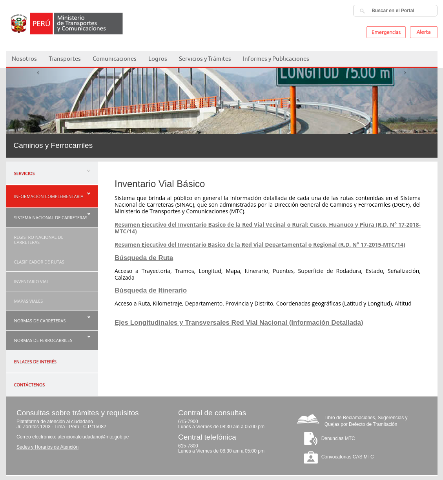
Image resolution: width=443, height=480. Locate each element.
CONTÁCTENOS (29, 384)
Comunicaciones (115, 58)
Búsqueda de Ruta (144, 258)
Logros (157, 58)
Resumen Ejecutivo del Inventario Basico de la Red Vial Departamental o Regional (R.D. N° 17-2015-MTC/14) (260, 244)
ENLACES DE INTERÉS (35, 361)
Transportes (65, 58)
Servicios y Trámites (205, 58)
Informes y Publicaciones (276, 58)
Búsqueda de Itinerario (151, 290)
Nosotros (24, 58)
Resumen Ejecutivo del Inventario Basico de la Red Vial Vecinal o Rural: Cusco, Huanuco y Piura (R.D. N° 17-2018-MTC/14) (268, 228)
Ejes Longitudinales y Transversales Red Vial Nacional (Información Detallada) (239, 322)
